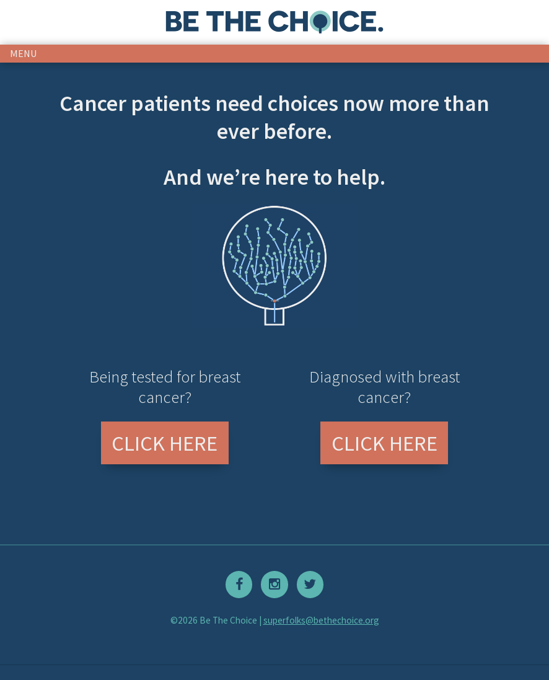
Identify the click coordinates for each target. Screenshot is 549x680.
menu (23, 53)
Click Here (164, 443)
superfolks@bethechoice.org (321, 620)
